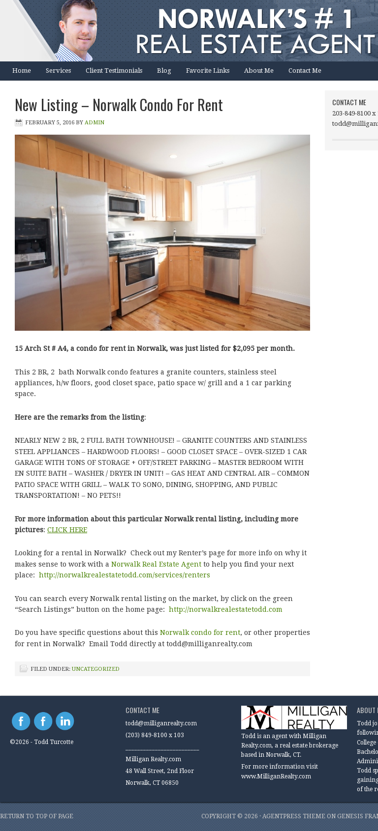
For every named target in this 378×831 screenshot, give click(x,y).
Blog (164, 70)
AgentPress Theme (293, 816)
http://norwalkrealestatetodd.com (226, 609)
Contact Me (304, 70)
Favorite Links (207, 70)
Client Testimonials (114, 70)
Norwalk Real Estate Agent (156, 564)
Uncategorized (96, 669)
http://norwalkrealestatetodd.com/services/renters (124, 575)
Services (58, 70)
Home (21, 70)
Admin (94, 122)
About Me (259, 70)
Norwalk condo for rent (200, 632)
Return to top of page (36, 816)
